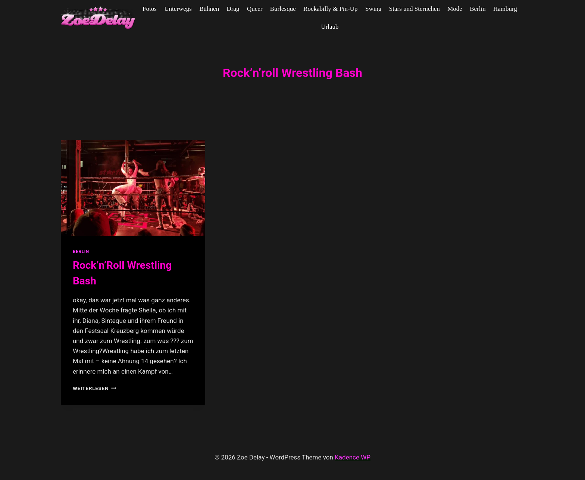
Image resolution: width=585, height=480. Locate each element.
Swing (373, 8)
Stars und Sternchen (414, 8)
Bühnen (209, 8)
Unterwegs (178, 8)
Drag (233, 8)
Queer (255, 8)
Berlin (478, 8)
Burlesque (283, 8)
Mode (454, 8)
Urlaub (329, 26)
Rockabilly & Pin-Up (330, 8)
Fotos (150, 8)
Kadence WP (352, 457)
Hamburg (505, 8)
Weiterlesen (94, 388)
